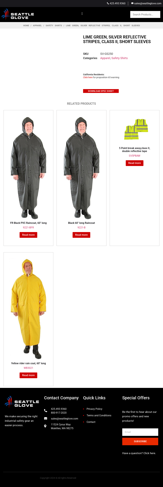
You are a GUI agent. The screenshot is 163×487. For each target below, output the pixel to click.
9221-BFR (28, 172)
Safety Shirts (54, 25)
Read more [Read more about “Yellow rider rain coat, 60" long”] (28, 375)
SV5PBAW (135, 136)
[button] (82, 13)
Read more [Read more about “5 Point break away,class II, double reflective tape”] (134, 163)
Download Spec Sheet (101, 91)
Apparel (37, 25)
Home (26, 25)
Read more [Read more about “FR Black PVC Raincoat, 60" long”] (28, 234)
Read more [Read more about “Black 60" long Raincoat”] (81, 234)
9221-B (81, 172)
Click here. (149, 453)
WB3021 (28, 313)
